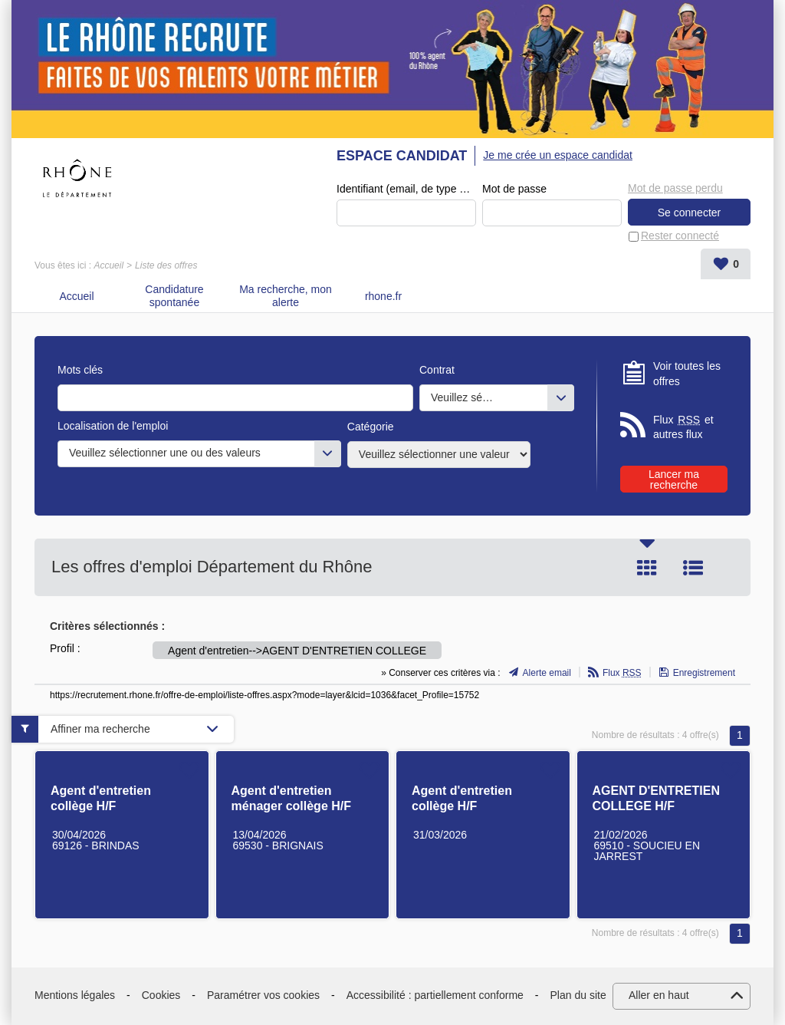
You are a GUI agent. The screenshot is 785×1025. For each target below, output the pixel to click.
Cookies (161, 995)
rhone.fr (383, 296)
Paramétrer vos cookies (263, 995)
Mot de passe (514, 189)
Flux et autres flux (683, 427)
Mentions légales (74, 995)
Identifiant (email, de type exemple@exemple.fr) (406, 189)
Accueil (108, 265)
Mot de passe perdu (675, 188)
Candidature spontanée (174, 295)
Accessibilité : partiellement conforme (435, 995)
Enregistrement (704, 672)
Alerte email (547, 672)
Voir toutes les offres (687, 373)
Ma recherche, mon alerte (285, 295)
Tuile (647, 567)
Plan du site (578, 995)
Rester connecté (680, 235)
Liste (693, 567)
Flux (622, 672)
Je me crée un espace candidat (557, 155)
